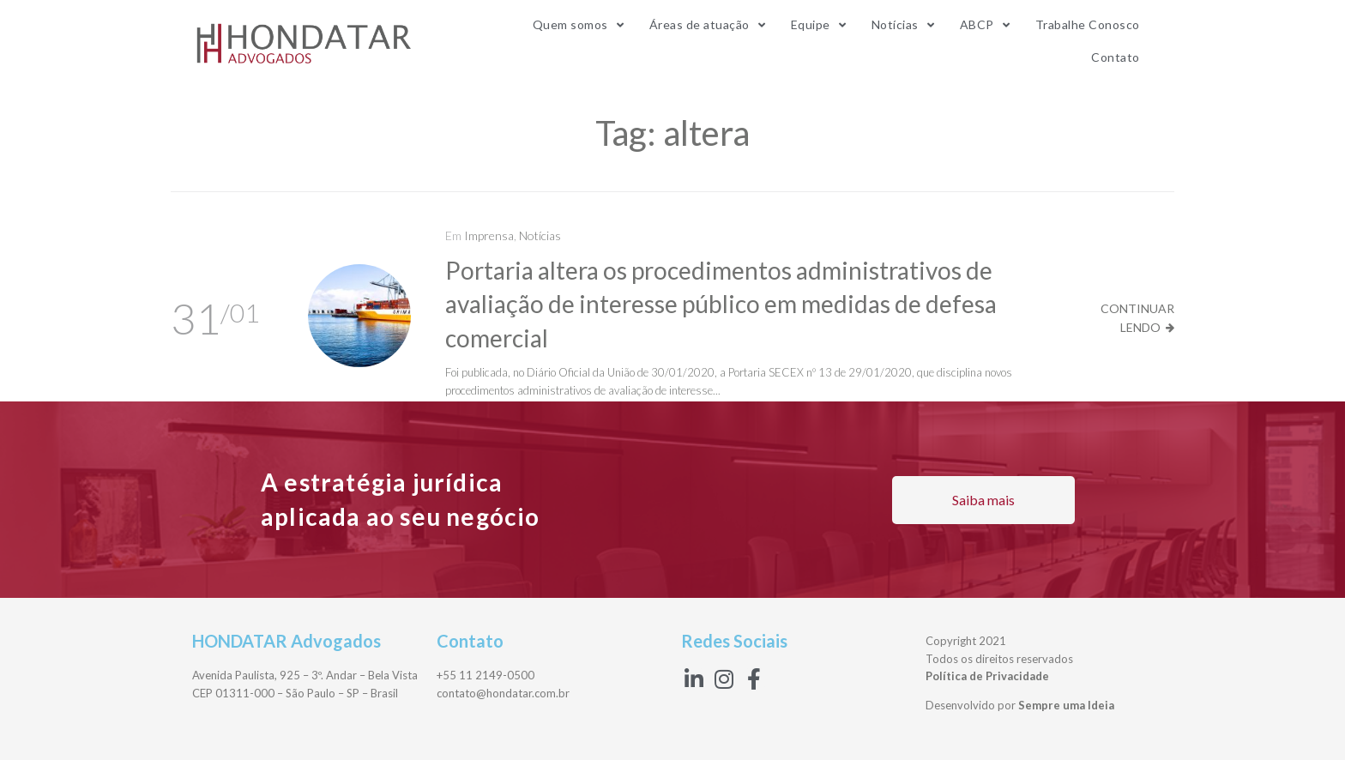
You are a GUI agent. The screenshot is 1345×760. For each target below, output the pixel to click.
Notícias (540, 235)
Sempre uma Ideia (1066, 705)
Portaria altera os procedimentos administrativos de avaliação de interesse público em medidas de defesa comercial (721, 304)
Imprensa (489, 235)
